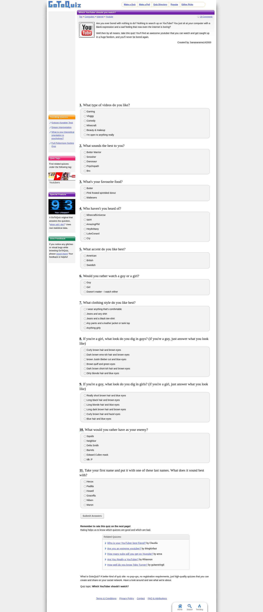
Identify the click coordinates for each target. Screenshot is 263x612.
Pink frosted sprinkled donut (100, 193)
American (90, 255)
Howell (89, 491)
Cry (87, 238)
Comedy (89, 120)
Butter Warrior (92, 152)
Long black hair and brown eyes (102, 400)
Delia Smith (91, 445)
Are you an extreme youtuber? (124, 548)
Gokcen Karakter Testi (62, 122)
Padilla (89, 486)
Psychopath (91, 166)
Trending (199, 607)
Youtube (109, 17)
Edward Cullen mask (96, 454)
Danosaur (90, 161)
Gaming (89, 111)
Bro (87, 170)
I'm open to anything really (99, 134)
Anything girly (92, 328)
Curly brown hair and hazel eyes (102, 414)
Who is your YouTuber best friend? (126, 543)
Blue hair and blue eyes (97, 418)
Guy (87, 282)
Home (179, 607)
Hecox (88, 481)
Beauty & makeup (94, 130)
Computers (89, 17)
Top (80, 17)
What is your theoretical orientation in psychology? (62, 135)
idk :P (88, 459)
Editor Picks (187, 4)
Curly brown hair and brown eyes (102, 350)
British (88, 260)
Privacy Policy (126, 598)
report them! (62, 254)
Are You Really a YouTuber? (123, 559)
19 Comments (206, 17)
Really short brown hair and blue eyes (105, 395)
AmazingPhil (92, 224)
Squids (89, 436)
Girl (87, 287)
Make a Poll (144, 4)
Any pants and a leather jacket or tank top (107, 323)
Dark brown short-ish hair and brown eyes (107, 368)
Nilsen (88, 500)
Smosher (90, 157)
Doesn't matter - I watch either (101, 291)
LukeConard (91, 233)
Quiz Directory (160, 4)
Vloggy (89, 116)
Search (190, 607)
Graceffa (90, 495)
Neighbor (90, 441)
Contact (141, 598)
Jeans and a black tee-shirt (99, 318)
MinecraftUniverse (95, 215)
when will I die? (57, 224)
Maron (88, 504)
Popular (174, 4)
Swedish (90, 265)
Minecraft (90, 125)
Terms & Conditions (106, 598)
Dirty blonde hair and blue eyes (101, 373)
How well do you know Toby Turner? (127, 564)
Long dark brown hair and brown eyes (105, 409)
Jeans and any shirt (95, 313)
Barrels (89, 450)
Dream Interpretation (61, 127)
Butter (88, 188)
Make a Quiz (130, 4)
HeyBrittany (91, 229)
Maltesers (90, 197)
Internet (100, 17)
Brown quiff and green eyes (99, 364)
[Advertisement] (146, 72)
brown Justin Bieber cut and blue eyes (105, 359)
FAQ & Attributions (157, 598)
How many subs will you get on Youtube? (130, 553)
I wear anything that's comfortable (103, 309)
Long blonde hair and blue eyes (101, 404)
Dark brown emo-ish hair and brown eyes (106, 354)
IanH (88, 219)
